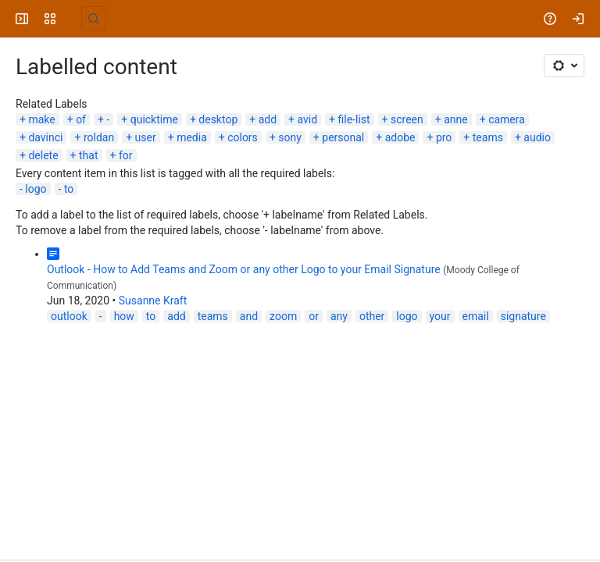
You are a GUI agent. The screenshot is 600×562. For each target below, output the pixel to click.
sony (290, 137)
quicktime (154, 119)
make (41, 119)
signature (523, 316)
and (249, 316)
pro (444, 137)
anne (456, 119)
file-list (354, 119)
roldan (99, 137)
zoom (283, 316)
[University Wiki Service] (72, 18)
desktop (218, 119)
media (192, 137)
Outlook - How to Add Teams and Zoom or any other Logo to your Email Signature (244, 269)
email (475, 316)
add (268, 119)
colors (242, 137)
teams (488, 137)
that (88, 155)
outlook (69, 316)
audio (537, 137)
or (314, 316)
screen (407, 119)
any (339, 316)
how (124, 316)
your (440, 316)
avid (308, 119)
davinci (45, 137)
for (126, 155)
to (68, 189)
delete (43, 155)
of (81, 119)
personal (343, 137)
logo (35, 189)
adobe (400, 137)
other (371, 316)
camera (506, 119)
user (145, 137)
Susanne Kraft (153, 300)
